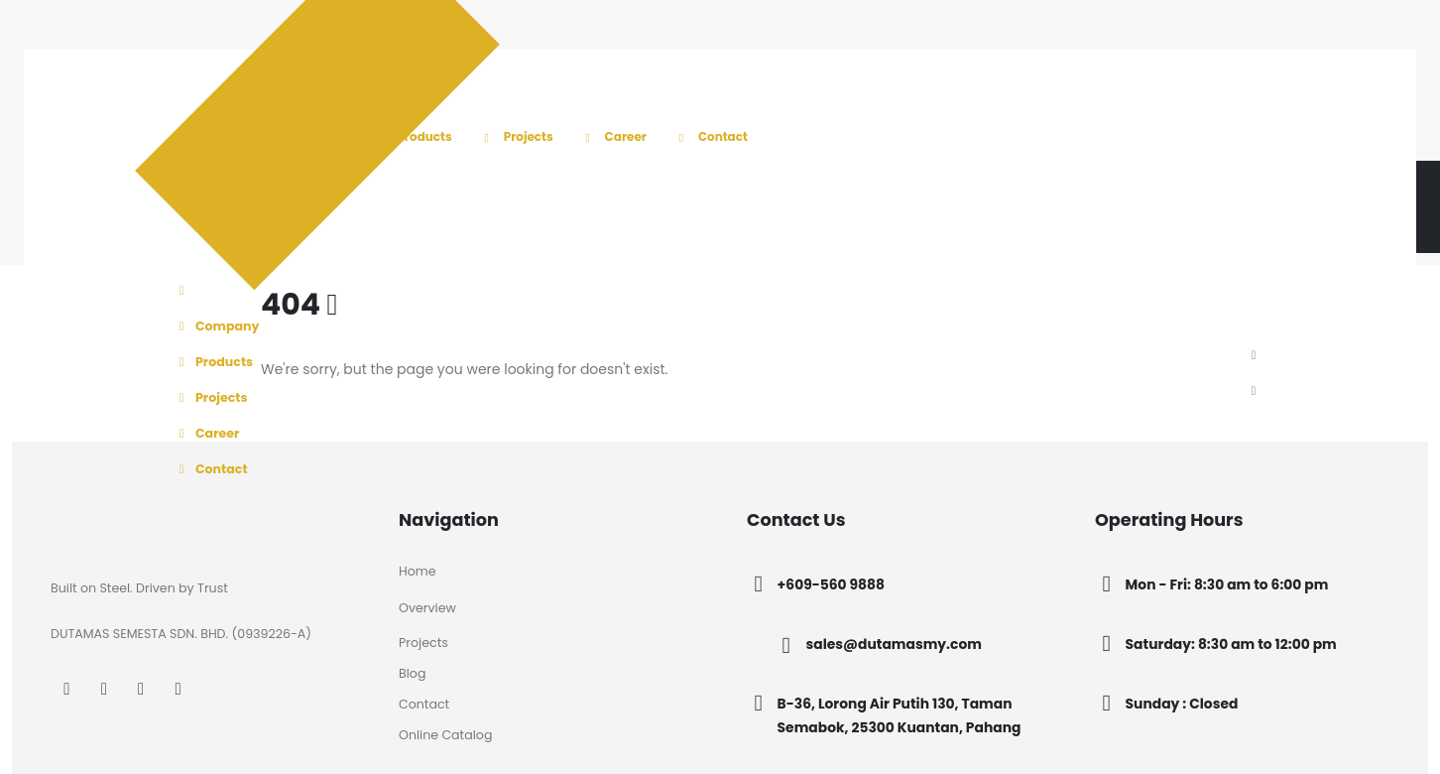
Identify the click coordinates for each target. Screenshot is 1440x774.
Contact (710, 136)
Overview (427, 607)
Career (613, 136)
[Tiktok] (178, 688)
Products (411, 136)
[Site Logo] (254, 160)
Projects (515, 136)
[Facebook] (67, 688)
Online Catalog (445, 734)
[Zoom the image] (112, 519)
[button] (1253, 356)
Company (216, 326)
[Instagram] (103, 688)
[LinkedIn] (141, 688)
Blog (412, 673)
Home (417, 571)
